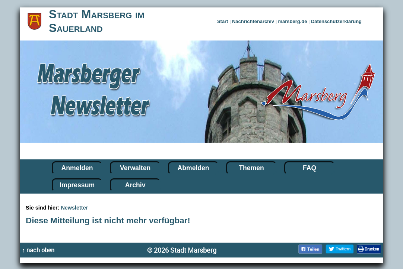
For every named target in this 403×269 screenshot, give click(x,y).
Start (222, 21)
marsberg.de (292, 21)
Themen (251, 168)
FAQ (309, 168)
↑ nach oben (38, 250)
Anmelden (77, 168)
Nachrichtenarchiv (253, 21)
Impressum (77, 185)
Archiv (135, 185)
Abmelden (193, 168)
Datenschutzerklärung (336, 21)
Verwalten (135, 168)
